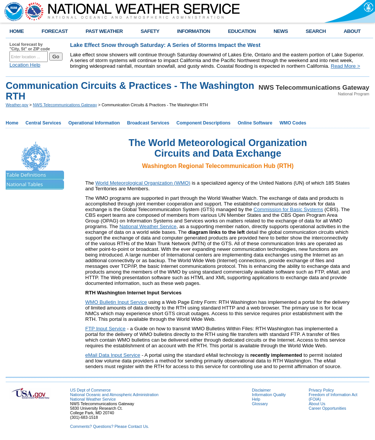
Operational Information (94, 123)
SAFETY (150, 31)
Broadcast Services (148, 123)
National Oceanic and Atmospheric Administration (114, 394)
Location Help (25, 65)
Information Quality (269, 394)
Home (12, 123)
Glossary (260, 403)
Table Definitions (26, 174)
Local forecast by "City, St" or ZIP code (29, 46)
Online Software (255, 123)
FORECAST (55, 31)
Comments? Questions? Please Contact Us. (109, 426)
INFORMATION (193, 31)
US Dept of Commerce (90, 390)
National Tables (24, 184)
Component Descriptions (204, 123)
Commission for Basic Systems (288, 209)
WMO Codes (293, 123)
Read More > (345, 66)
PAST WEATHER (104, 31)
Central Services (43, 123)
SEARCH (316, 31)
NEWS (280, 31)
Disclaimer (261, 390)
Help (256, 399)
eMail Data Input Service (112, 355)
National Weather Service (148, 226)
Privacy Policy (321, 390)
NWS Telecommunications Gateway (65, 105)
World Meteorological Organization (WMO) (143, 183)
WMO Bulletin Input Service (116, 302)
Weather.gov (17, 105)
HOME (16, 31)
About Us (317, 403)
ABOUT (352, 31)
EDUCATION (242, 31)
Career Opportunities (327, 408)
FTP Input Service (105, 328)
